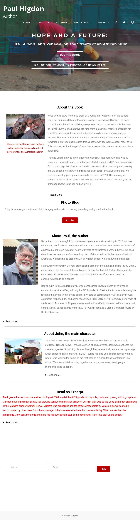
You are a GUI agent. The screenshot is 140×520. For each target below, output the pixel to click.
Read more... (12, 321)
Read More (56, 194)
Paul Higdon (23, 8)
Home (27, 22)
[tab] (91, 194)
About (44, 22)
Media (105, 22)
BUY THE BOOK (70, 54)
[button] (70, 220)
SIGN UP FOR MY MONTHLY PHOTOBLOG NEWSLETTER (70, 65)
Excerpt (61, 22)
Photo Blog (82, 22)
